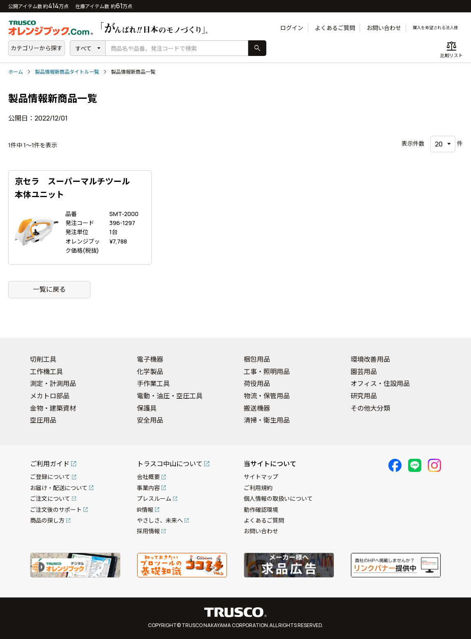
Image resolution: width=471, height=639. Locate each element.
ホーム (15, 71)
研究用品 (364, 395)
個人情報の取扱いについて (278, 498)
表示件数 (413, 143)
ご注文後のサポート (56, 510)
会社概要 (148, 477)
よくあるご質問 (317, 28)
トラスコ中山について (170, 463)
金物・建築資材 (53, 408)
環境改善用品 (370, 359)
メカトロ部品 (49, 395)
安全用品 (150, 420)
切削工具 (43, 359)
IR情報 (145, 510)
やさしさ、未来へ (160, 520)
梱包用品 (257, 359)
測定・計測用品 (53, 383)
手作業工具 (153, 383)
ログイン (273, 28)
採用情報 (148, 531)
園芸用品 (364, 371)
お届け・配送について (59, 488)
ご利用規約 (258, 488)
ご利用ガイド (49, 463)
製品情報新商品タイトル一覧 (67, 71)
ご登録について (50, 477)
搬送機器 (257, 408)
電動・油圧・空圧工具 (170, 395)
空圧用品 (43, 420)
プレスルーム (154, 498)
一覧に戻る (49, 289)
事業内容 (148, 488)
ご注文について (50, 498)
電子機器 (150, 359)
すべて (83, 48)
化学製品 (150, 371)
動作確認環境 (261, 510)
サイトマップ (261, 477)
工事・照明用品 (267, 371)
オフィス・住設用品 (380, 383)
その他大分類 (370, 408)
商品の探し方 (47, 520)
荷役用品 (257, 383)
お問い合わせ (366, 28)
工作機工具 (46, 371)
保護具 (147, 408)
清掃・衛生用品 (267, 420)
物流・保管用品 (267, 395)
